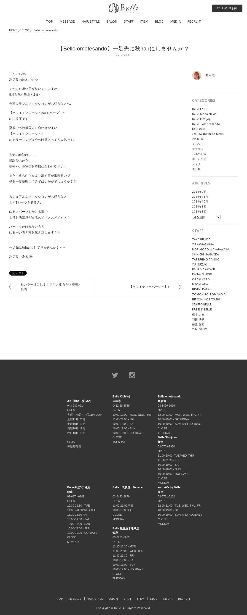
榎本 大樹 (198, 314)
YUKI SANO (199, 329)
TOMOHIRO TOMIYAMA (209, 294)
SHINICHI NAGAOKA (205, 254)
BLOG (25, 30)
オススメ (198, 148)
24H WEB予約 (227, 8)
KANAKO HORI (202, 274)
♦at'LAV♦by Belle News (208, 133)
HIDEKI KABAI (201, 289)
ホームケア (199, 159)
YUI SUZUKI (199, 264)
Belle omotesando (46, 30)
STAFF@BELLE (202, 304)
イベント (198, 143)
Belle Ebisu (199, 109)
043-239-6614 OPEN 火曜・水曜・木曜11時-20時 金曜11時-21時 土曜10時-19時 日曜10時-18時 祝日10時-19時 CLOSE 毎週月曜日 (84, 423)
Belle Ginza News (204, 114)
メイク (196, 164)
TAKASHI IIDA (201, 239)
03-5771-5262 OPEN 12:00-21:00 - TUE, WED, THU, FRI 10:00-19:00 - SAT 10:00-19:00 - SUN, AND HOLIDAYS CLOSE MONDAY (180, 505)
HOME (13, 30)
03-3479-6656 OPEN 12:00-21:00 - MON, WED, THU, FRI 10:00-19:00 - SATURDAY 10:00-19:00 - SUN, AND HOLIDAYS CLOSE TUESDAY (180, 414)
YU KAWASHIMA (203, 244)
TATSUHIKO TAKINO (206, 259)
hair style (198, 128)
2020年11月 (200, 196)
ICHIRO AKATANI (203, 269)
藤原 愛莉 (198, 324)
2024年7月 (199, 191)
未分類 (196, 169)
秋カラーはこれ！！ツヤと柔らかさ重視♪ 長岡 (52, 287)
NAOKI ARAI (200, 284)
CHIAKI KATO (201, 279)
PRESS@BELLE (202, 309)
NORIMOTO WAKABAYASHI (211, 249)
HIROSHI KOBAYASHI (206, 299)
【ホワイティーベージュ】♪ (149, 287)
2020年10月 (200, 201)
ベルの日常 (199, 153)
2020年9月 (199, 206)
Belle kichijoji (201, 119)
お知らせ (198, 138)
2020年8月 (199, 211)
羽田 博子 (198, 319)
